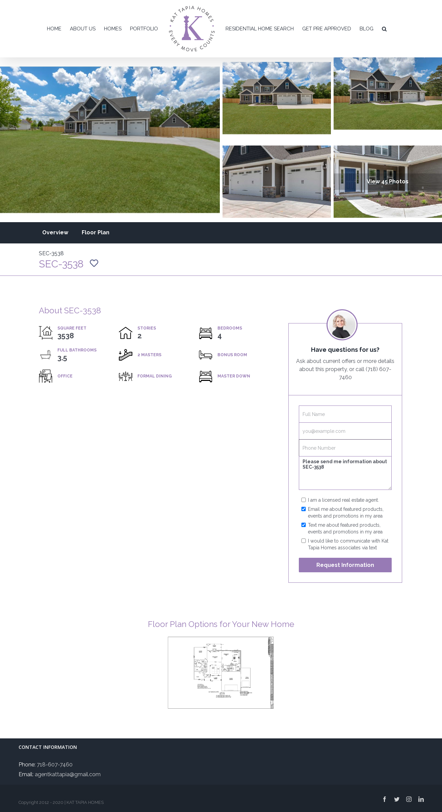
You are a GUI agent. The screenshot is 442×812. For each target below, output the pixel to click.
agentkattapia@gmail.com (68, 774)
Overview (55, 232)
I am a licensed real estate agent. (343, 500)
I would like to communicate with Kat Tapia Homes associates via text (348, 544)
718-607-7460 (55, 764)
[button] (384, 29)
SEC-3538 (51, 253)
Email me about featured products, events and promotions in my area (346, 512)
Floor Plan (95, 232)
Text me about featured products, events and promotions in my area (345, 528)
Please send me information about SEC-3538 (345, 473)
